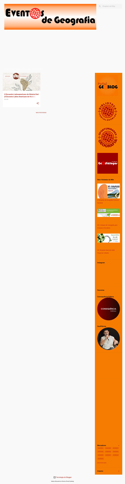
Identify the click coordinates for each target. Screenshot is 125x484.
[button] (37, 103)
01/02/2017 (115, 448)
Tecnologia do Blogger (62, 477)
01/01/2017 (100, 448)
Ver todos (74, 69)
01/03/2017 (108, 455)
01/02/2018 (100, 451)
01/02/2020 (115, 451)
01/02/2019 (108, 451)
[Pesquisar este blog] (112, 6)
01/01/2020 (108, 448)
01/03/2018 (115, 455)
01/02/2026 (100, 455)
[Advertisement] (41, 128)
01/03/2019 (100, 458)
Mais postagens (41, 112)
